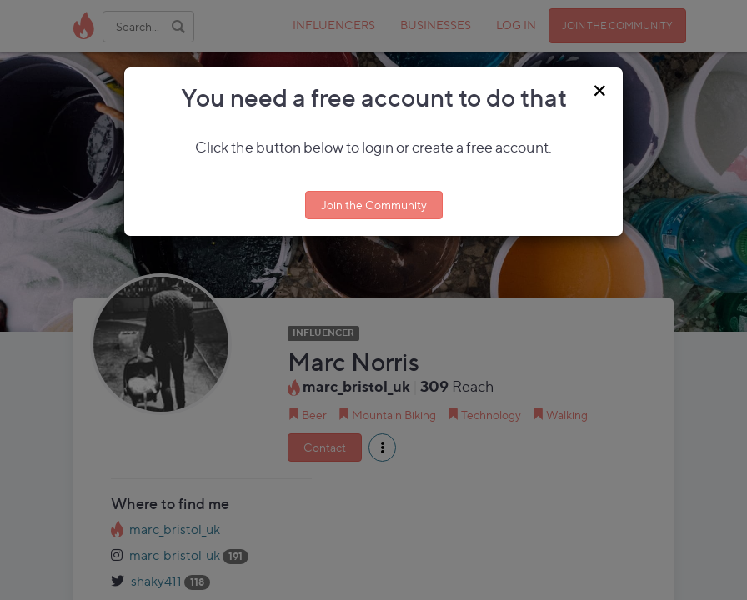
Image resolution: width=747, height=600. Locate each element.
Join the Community (374, 205)
